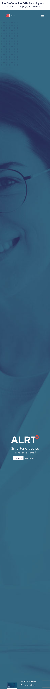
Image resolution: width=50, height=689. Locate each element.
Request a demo (31, 458)
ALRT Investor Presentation (28, 683)
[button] (7, 15)
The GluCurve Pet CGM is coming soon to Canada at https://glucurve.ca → (25, 5)
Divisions (18, 458)
